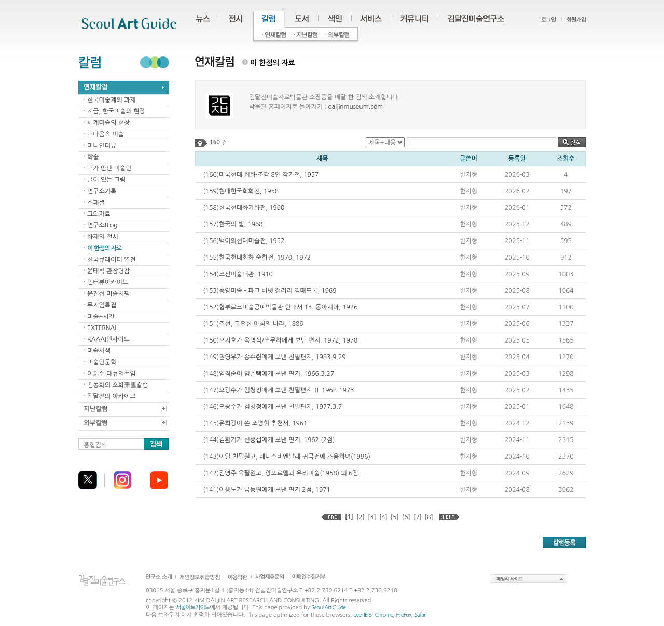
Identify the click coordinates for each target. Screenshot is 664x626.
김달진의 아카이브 (111, 396)
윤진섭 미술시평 (108, 294)
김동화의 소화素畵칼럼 (117, 385)
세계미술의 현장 (108, 123)
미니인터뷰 (101, 146)
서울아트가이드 (193, 607)
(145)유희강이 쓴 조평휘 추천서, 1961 (255, 423)
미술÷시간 (101, 317)
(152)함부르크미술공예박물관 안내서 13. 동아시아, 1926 (280, 307)
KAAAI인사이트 (108, 339)
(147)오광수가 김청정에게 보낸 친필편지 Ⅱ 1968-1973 (278, 390)
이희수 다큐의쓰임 (111, 374)
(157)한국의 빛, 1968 (233, 224)
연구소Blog (102, 225)
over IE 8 (362, 615)
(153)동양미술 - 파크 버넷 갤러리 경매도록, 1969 (270, 291)
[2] (360, 517)
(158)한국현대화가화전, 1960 (244, 208)
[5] (395, 517)
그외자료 (98, 214)
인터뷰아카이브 (107, 282)
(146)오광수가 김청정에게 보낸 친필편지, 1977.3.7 (272, 407)
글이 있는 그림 (106, 180)
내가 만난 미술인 (109, 168)
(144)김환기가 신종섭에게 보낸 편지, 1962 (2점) (269, 440)
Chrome (384, 615)
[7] (417, 517)
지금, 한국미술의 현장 (116, 111)
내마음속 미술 (105, 134)
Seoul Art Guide (328, 607)
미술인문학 (101, 362)
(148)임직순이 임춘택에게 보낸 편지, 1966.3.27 (268, 374)
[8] (429, 517)
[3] (372, 517)
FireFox (403, 615)
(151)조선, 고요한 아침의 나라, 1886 (253, 324)
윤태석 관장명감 (108, 271)
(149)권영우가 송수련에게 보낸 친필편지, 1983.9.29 (274, 357)
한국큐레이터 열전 (111, 260)
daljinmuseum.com (355, 107)
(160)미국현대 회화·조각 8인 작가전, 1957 (261, 175)
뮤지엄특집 (101, 305)
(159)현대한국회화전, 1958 (241, 191)
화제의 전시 (102, 237)
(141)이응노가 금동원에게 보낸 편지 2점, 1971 (266, 490)
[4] (383, 517)
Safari (420, 615)
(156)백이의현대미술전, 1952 (244, 241)
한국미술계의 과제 (111, 100)
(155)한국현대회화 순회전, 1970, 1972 (257, 257)
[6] (406, 517)
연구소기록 (101, 191)
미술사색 (98, 351)
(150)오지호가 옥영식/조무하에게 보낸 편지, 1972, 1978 (280, 340)
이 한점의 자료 (104, 248)
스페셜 (96, 203)
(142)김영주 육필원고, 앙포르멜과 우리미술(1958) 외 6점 (280, 473)
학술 (93, 157)
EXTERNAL (102, 328)
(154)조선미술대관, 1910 (238, 274)
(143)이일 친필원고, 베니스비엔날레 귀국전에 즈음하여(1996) (286, 456)
